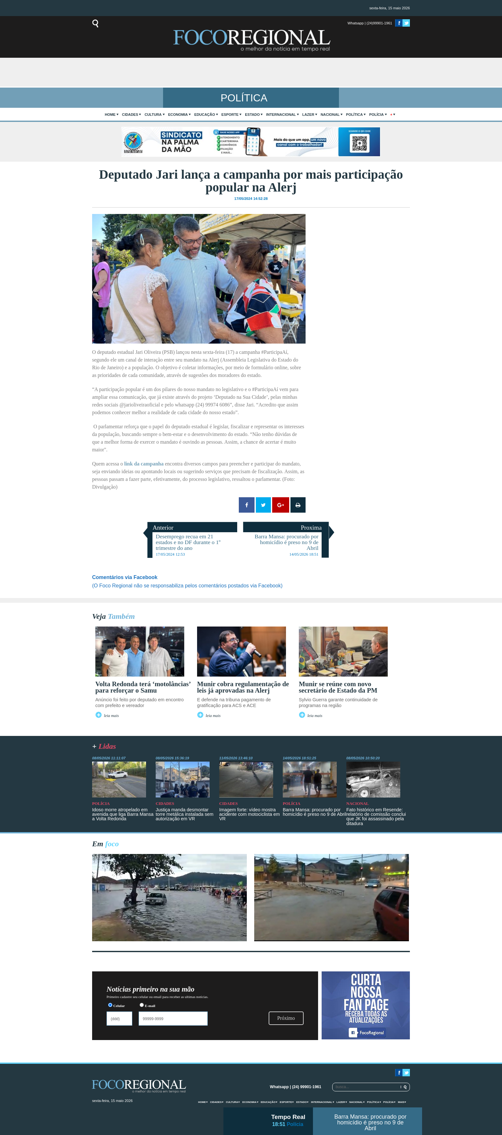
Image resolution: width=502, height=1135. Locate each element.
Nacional (330, 114)
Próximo (286, 1018)
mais (401, 1102)
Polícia (376, 114)
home (110, 114)
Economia (178, 114)
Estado (252, 114)
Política (354, 114)
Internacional (281, 114)
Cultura (152, 114)
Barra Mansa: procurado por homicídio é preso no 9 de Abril (370, 1122)
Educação (204, 114)
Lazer (308, 114)
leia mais (111, 715)
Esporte (229, 114)
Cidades (130, 114)
